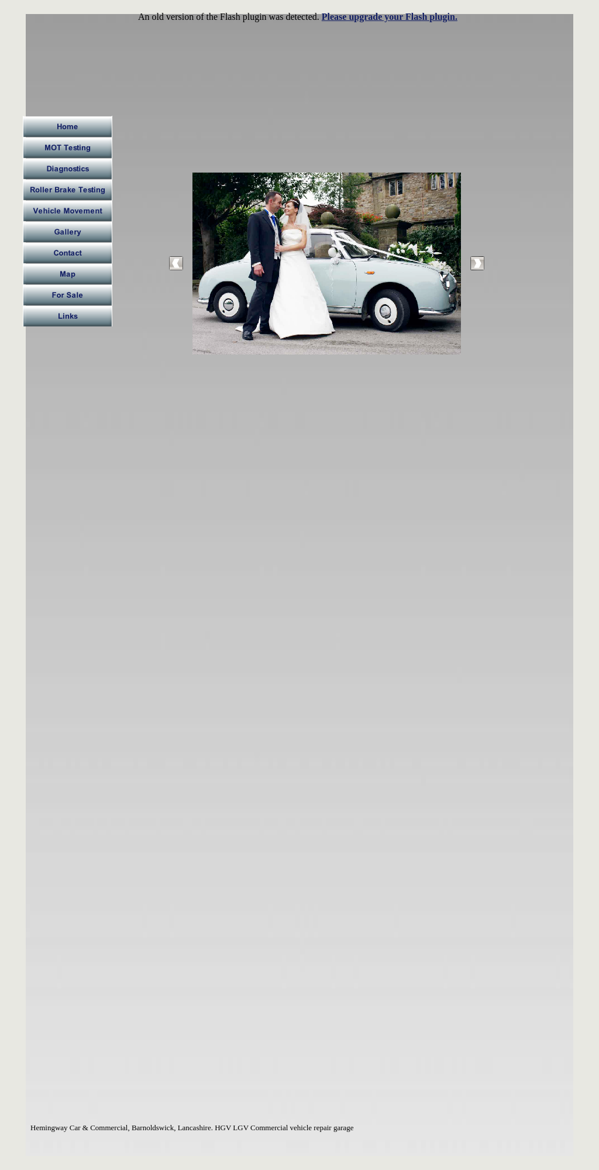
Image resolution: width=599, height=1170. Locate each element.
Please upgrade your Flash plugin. (389, 17)
